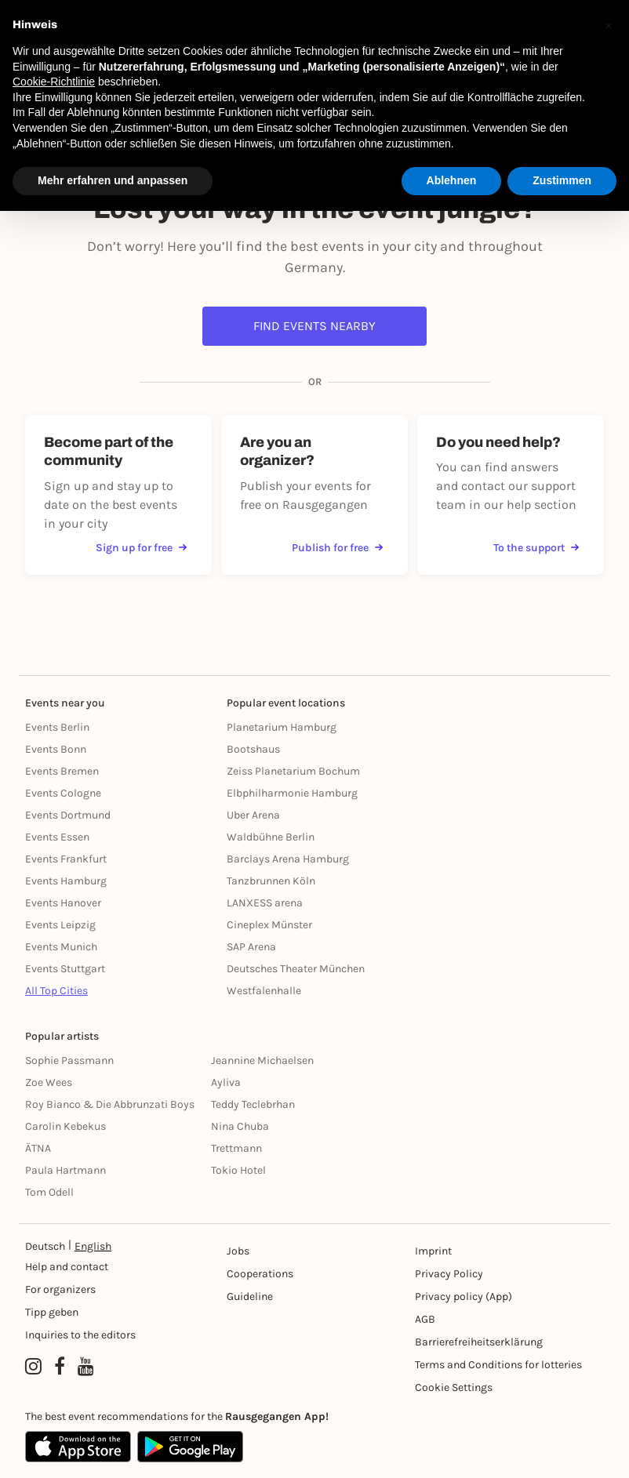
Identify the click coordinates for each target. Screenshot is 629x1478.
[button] (608, 25)
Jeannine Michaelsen (262, 1060)
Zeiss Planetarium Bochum (293, 771)
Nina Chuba (240, 1126)
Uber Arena (253, 815)
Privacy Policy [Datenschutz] (449, 1273)
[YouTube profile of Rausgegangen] (86, 1367)
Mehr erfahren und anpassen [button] (112, 180)
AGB (425, 1319)
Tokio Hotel (238, 1170)
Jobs (238, 1251)
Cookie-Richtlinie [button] (54, 81)
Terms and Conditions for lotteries (498, 1364)
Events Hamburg (66, 881)
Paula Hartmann (65, 1170)
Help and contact (66, 1266)
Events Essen (57, 837)
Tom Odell (49, 1192)
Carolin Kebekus (65, 1126)
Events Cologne (63, 793)
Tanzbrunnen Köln (271, 881)
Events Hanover (63, 903)
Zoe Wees (48, 1082)
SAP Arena (251, 946)
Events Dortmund (68, 815)
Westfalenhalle (264, 990)
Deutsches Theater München (296, 968)
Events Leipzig (60, 924)
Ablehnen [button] (452, 180)
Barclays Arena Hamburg (288, 859)
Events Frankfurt (66, 859)
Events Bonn (55, 749)
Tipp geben (51, 1312)
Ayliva (226, 1082)
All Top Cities (56, 990)
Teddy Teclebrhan (253, 1104)
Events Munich (61, 946)
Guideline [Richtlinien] (250, 1296)
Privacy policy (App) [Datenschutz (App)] (463, 1296)
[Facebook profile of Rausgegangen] (59, 1367)
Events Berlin (57, 727)
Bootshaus (253, 749)
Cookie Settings (454, 1387)
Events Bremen (62, 771)
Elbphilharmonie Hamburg (292, 793)
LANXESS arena (265, 903)
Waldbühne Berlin (270, 837)
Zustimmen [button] (562, 180)
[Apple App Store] (78, 1446)
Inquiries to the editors (80, 1335)
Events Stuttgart (65, 968)
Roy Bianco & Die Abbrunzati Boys (110, 1104)
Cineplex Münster (269, 924)
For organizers (60, 1289)
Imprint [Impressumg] (433, 1251)
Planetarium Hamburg (281, 727)
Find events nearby (314, 325)
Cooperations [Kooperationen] (260, 1273)
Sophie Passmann (69, 1060)
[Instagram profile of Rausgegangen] (33, 1367)
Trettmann (236, 1148)
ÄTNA (38, 1148)
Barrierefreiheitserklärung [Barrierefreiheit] (479, 1342)
